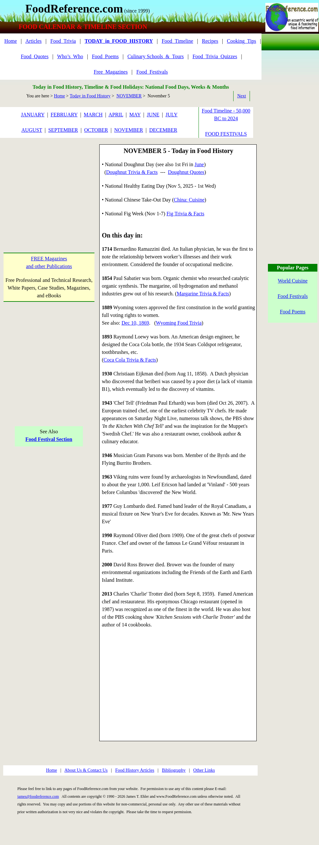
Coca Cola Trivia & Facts (129, 360)
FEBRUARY (64, 114)
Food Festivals (293, 296)
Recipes (210, 41)
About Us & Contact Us (86, 770)
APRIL (116, 114)
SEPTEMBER (63, 130)
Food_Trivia (63, 41)
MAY (135, 114)
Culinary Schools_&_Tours (156, 56)
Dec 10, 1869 (135, 323)
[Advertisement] (49, 184)
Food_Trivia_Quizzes (214, 56)
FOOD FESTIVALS (226, 134)
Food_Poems (105, 56)
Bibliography (174, 770)
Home (10, 41)
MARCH (93, 114)
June (199, 164)
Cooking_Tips (241, 41)
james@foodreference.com (38, 796)
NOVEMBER (129, 96)
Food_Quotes (35, 56)
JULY (171, 114)
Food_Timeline (177, 41)
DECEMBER (163, 130)
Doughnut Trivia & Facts (131, 172)
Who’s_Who (70, 56)
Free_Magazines (111, 72)
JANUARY (32, 114)
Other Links (204, 770)
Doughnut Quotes (186, 172)
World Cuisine (292, 280)
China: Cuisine (189, 199)
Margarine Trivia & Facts (203, 293)
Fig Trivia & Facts (185, 213)
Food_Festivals (152, 72)
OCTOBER (96, 130)
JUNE (153, 114)
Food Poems (293, 311)
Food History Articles (134, 770)
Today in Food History (90, 96)
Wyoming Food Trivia (178, 323)
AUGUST (31, 130)
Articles (33, 41)
